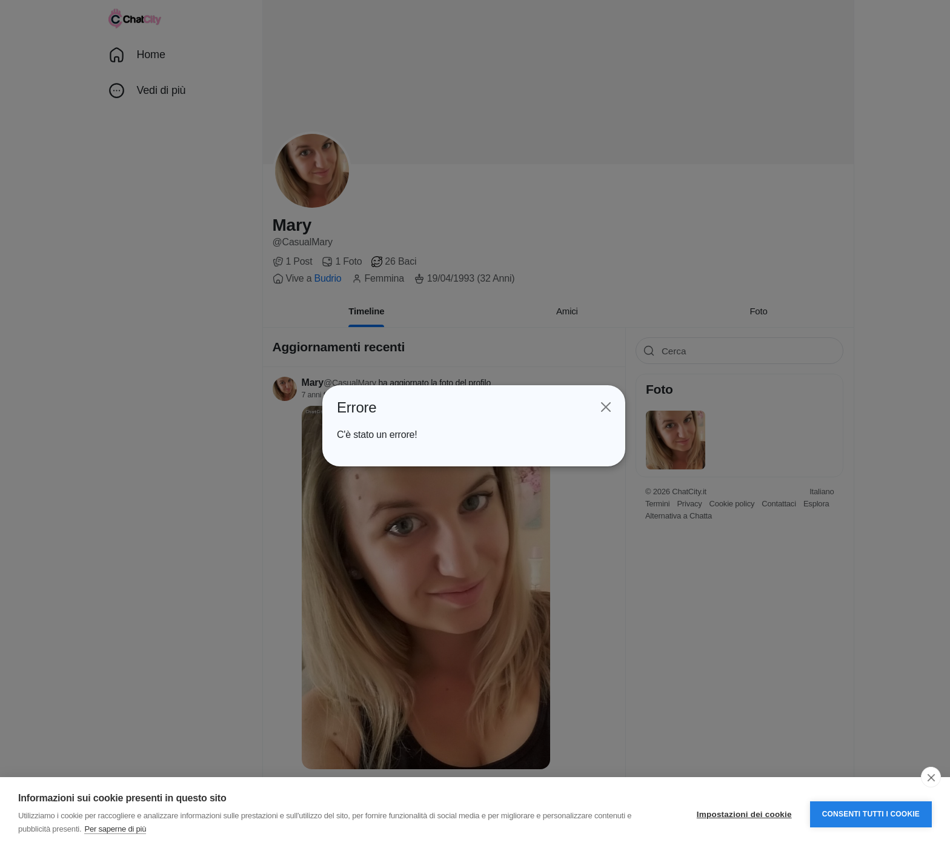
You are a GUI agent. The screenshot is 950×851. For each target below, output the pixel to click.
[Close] (604, 407)
